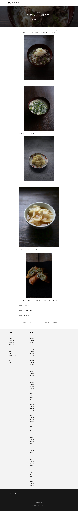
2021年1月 (32, 366)
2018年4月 (32, 413)
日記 (9, 360)
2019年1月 (32, 402)
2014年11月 (32, 485)
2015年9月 (32, 467)
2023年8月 (32, 349)
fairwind (39, 507)
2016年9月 (32, 445)
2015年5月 (32, 474)
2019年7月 (32, 393)
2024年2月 (32, 338)
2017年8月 (32, 426)
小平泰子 (44, 19)
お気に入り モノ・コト (12, 344)
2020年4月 (32, 379)
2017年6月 (32, 428)
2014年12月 (32, 483)
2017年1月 (31, 437)
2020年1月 (32, 384)
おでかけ (10, 336)
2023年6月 (32, 351)
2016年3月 (32, 456)
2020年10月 (32, 371)
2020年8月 (32, 373)
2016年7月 (32, 448)
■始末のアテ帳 (11, 335)
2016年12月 (32, 439)
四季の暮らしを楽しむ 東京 (13, 357)
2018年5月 (32, 412)
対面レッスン (11, 358)
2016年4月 (32, 454)
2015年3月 (32, 478)
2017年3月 (32, 434)
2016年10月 (32, 443)
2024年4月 (32, 335)
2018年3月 (32, 415)
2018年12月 (32, 404)
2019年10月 (32, 390)
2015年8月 (32, 468)
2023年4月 (32, 355)
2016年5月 (32, 452)
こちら (24, 306)
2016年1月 (32, 459)
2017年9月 (32, 424)
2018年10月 (32, 406)
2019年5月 (32, 395)
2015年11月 (32, 463)
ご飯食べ (10, 349)
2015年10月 (32, 465)
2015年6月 (32, 472)
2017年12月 (32, 419)
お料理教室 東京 (11, 342)
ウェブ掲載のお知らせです (25, 322)
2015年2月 (32, 479)
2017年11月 (32, 421)
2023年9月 (32, 347)
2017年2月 (32, 435)
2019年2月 (32, 401)
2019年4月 (32, 397)
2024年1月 (32, 340)
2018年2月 (32, 417)
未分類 (10, 362)
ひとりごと (10, 351)
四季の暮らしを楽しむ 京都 (13, 355)
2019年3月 (32, 399)
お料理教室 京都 (11, 340)
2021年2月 (32, 364)
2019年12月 (32, 386)
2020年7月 (32, 375)
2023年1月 (32, 360)
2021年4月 (32, 362)
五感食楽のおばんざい (12, 353)
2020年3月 (32, 380)
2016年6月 (32, 450)
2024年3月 (32, 336)
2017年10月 (32, 423)
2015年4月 (32, 476)
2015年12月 (32, 461)
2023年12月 (32, 342)
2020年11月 (32, 369)
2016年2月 (32, 457)
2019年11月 (32, 388)
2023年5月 (32, 353)
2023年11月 (32, 344)
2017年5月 (32, 430)
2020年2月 (32, 382)
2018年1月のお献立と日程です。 (52, 322)
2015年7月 (32, 470)
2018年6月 (32, 410)
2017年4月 (32, 432)
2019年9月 (32, 391)
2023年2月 (32, 358)
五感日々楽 (15, 493)
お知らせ (39, 12)
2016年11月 (32, 441)
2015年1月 (31, 481)
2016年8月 (32, 446)
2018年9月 (32, 408)
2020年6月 (32, 377)
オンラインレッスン (12, 338)
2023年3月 (32, 357)
